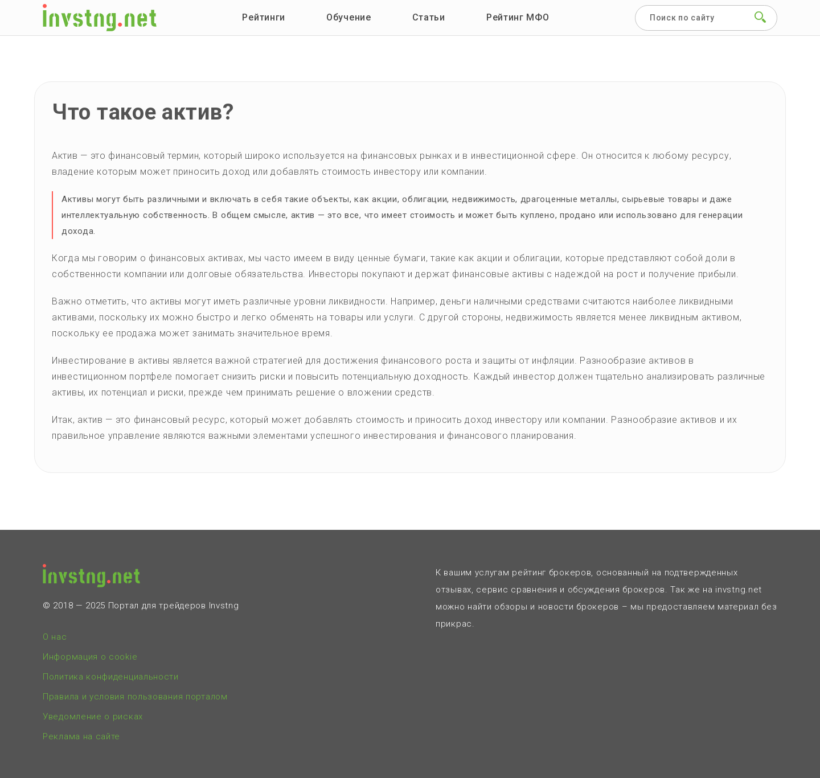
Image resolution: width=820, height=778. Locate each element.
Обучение (348, 17)
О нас (55, 637)
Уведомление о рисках (93, 716)
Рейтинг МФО (518, 17)
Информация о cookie (90, 657)
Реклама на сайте (81, 736)
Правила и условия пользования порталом (135, 696)
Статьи (428, 17)
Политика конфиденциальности (111, 677)
